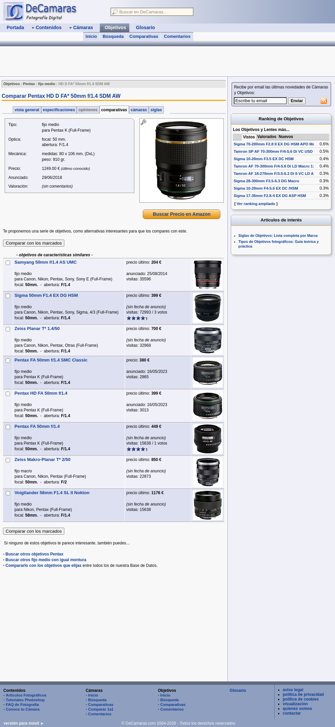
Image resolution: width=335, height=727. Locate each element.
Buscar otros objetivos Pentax (34, 554)
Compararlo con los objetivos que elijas (43, 565)
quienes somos (297, 708)
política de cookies (301, 699)
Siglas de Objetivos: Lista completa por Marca (278, 236)
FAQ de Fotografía (22, 705)
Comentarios (177, 36)
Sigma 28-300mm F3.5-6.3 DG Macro (266, 181)
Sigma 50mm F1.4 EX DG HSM (46, 295)
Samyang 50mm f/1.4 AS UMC (45, 262)
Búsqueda (113, 36)
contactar (292, 713)
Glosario (238, 690)
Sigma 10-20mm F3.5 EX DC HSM (263, 159)
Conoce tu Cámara (23, 709)
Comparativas (143, 36)
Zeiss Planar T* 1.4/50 (37, 328)
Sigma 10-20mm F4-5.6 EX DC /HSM (265, 188)
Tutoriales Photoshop (25, 700)
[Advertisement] (122, 61)
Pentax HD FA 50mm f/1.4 (40, 393)
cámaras (139, 110)
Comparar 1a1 (101, 709)
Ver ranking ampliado (256, 204)
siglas (156, 110)
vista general (26, 110)
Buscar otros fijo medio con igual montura (45, 559)
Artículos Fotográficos (26, 695)
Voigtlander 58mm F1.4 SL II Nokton (51, 492)
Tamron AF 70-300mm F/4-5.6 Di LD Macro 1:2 (274, 166)
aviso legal (293, 689)
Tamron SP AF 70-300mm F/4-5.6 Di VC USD (273, 151)
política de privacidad (303, 694)
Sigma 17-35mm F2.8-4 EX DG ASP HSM (269, 196)
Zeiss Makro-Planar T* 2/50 (42, 459)
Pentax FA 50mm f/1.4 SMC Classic (50, 359)
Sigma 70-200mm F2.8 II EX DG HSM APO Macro (277, 144)
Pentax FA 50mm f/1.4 (37, 426)
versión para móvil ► (24, 723)
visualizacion (295, 704)
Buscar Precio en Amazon (181, 214)
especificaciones (59, 110)
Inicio (91, 36)
